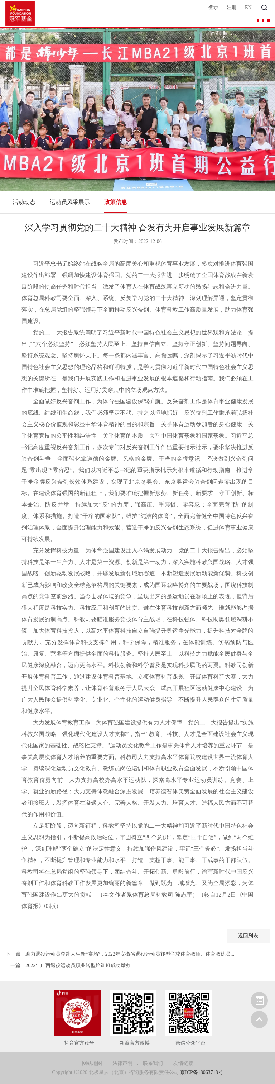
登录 (213, 7)
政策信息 (115, 202)
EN (248, 7)
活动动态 (24, 202)
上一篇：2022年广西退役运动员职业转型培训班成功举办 (68, 965)
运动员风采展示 (70, 202)
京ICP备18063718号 (201, 1072)
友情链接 (183, 1063)
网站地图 (92, 1063)
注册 (232, 7)
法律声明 (123, 1063)
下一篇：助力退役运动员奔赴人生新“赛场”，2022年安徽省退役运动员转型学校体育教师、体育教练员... (119, 954)
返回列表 (248, 935)
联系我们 (153, 1063)
